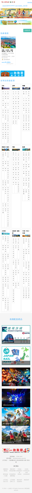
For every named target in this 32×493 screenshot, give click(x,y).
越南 (5, 204)
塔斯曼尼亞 (3, 258)
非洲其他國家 (28, 293)
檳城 (8, 181)
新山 (3, 188)
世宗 (28, 104)
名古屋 (3, 98)
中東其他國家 (23, 293)
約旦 (28, 273)
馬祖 (15, 122)
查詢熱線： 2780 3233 (16, 456)
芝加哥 (18, 262)
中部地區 (8, 126)
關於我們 (19, 479)
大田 (23, 104)
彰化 (13, 117)
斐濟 (5, 285)
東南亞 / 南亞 (5, 147)
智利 (18, 284)
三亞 (13, 163)
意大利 (26, 159)
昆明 (15, 173)
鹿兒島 (5, 105)
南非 (23, 273)
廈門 (18, 163)
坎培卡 (3, 266)
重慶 (15, 168)
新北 (18, 107)
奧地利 (26, 173)
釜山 (26, 92)
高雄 (18, 92)
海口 (13, 183)
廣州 (15, 158)
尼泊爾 (3, 210)
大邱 (26, 99)
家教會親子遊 (19, 471)
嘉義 (18, 117)
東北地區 (3, 126)
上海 (18, 153)
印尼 (3, 204)
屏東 (15, 102)
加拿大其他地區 (13, 251)
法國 (26, 153)
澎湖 (13, 107)
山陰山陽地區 (8, 137)
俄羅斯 (28, 185)
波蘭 (26, 190)
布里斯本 (8, 239)
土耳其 (23, 264)
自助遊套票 (26, 474)
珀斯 (8, 246)
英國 (23, 153)
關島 (3, 299)
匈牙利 (28, 173)
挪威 (28, 179)
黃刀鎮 (18, 241)
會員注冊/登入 (17, 5)
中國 (13, 147)
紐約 (15, 246)
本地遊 (19, 469)
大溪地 (8, 286)
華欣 (3, 169)
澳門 (13, 153)
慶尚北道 (26, 126)
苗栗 (18, 112)
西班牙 (23, 166)
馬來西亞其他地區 (8, 194)
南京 (13, 173)
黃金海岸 (5, 257)
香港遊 (19, 474)
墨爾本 (5, 238)
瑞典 (23, 184)
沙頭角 (26, 469)
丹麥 (26, 179)
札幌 (8, 92)
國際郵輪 (12, 476)
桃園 (13, 112)
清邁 (5, 162)
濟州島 (28, 93)
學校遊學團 (12, 470)
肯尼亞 (26, 279)
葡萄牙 (26, 166)
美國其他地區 (13, 275)
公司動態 (12, 479)
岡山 (3, 116)
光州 (28, 99)
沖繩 (3, 104)
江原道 (28, 110)
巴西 (18, 271)
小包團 (5, 476)
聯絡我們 (12, 469)
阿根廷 (15, 285)
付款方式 (5, 481)
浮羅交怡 (5, 190)
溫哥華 (13, 241)
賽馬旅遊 (5, 474)
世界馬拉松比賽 (26, 471)
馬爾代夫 (3, 155)
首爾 (23, 92)
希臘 (28, 165)
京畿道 (26, 110)
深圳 (18, 158)
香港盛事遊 (12, 474)
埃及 (26, 240)
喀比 (5, 169)
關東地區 (5, 126)
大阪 (5, 92)
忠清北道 (23, 118)
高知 (8, 111)
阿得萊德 (5, 248)
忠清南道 (26, 118)
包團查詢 (5, 469)
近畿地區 (3, 135)
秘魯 (13, 284)
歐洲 (23, 147)
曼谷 (5, 153)
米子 (8, 104)
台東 (15, 97)
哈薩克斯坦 (28, 243)
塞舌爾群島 (28, 266)
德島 (5, 111)
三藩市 (13, 262)
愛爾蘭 (23, 191)
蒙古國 (26, 251)
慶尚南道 (28, 126)
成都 (13, 168)
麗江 (13, 178)
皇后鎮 (8, 279)
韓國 (23, 85)
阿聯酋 (23, 241)
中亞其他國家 (26, 293)
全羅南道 (23, 126)
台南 (13, 97)
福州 (15, 183)
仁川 (23, 99)
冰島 (23, 179)
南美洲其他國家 (13, 295)
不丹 (8, 204)
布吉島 (8, 154)
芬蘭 (23, 172)
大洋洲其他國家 (8, 304)
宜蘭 (18, 97)
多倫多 (15, 241)
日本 (3, 85)
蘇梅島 (3, 163)
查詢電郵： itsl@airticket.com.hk (16, 458)
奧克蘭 (8, 266)
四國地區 (5, 135)
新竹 (15, 112)
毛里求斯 (26, 265)
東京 (3, 92)
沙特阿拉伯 (28, 281)
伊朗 (26, 273)
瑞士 (28, 158)
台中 (15, 92)
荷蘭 (23, 158)
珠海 (13, 158)
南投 (18, 102)
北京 (15, 153)
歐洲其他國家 (28, 194)
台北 (13, 92)
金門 (15, 107)
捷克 (26, 184)
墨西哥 (15, 272)
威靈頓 (5, 279)
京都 (8, 97)
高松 (3, 111)
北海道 (5, 117)
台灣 (13, 85)
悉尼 (3, 237)
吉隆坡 (5, 182)
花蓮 (13, 102)
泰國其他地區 (8, 173)
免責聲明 (19, 481)
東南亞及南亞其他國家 (8, 217)
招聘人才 (12, 481)
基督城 (3, 279)
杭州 (15, 163)
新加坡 (3, 182)
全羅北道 (28, 118)
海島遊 (5, 470)
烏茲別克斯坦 (23, 254)
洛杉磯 (18, 247)
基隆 (13, 122)
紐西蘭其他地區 (3, 290)
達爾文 (8, 256)
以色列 (28, 251)
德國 (28, 153)
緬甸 (5, 209)
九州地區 (8, 118)
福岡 (5, 97)
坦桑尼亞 (23, 280)
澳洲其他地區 (5, 269)
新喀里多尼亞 (5, 303)
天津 (18, 178)
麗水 (23, 109)
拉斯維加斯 (15, 264)
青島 (18, 173)
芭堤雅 (8, 163)
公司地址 (5, 479)
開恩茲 (3, 247)
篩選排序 (27, 30)
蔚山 (26, 104)
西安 (18, 168)
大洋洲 (4, 231)
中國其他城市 (18, 187)
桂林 (15, 178)
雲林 (15, 117)
